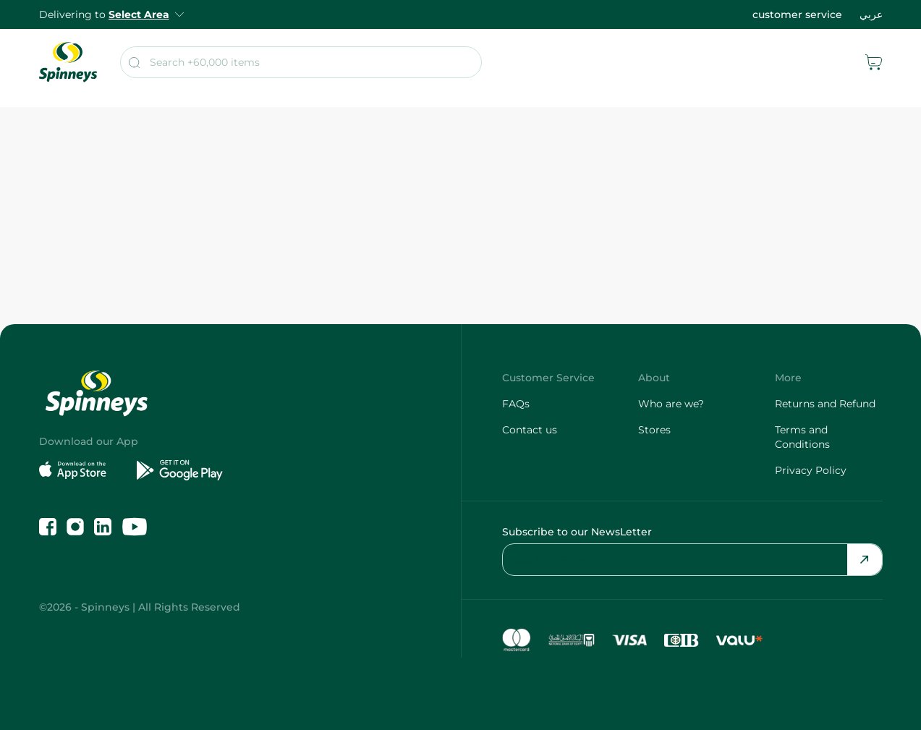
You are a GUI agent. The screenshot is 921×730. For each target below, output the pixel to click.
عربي (871, 14)
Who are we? (671, 403)
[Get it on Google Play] (180, 470)
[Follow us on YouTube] (134, 526)
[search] (301, 62)
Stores (654, 429)
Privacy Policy (810, 470)
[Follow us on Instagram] (75, 527)
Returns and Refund (825, 403)
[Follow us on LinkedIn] (102, 526)
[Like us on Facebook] (47, 526)
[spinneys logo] (68, 62)
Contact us (529, 429)
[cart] (874, 62)
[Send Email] (864, 559)
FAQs (516, 403)
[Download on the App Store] (82, 470)
